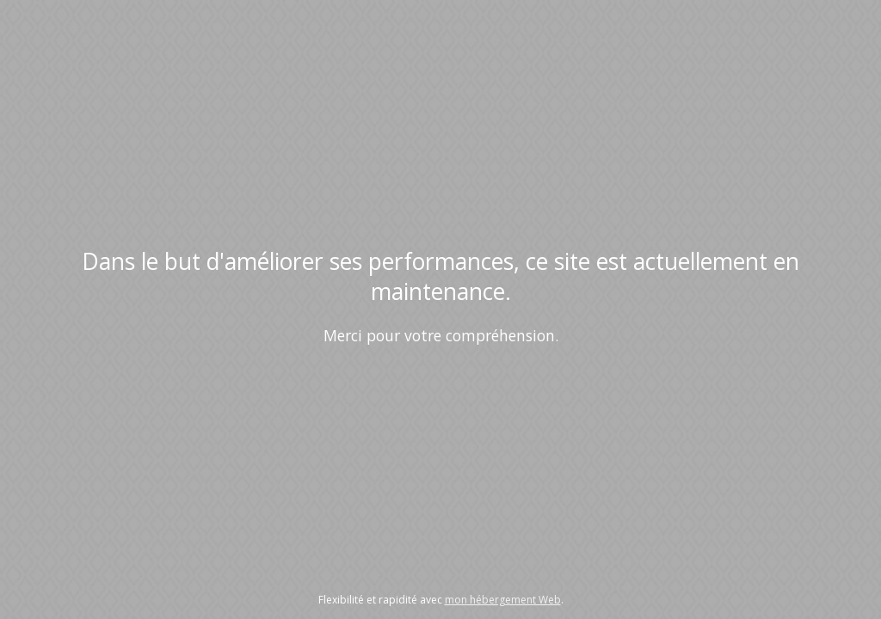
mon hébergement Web (503, 599)
